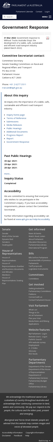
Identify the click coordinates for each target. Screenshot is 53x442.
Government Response (18, 141)
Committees (34, 278)
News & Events (35, 233)
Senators (6, 242)
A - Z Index (33, 348)
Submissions (13, 121)
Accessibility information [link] (12, 432)
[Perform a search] (4, 17)
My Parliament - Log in (38, 333)
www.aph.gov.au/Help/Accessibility (33, 219)
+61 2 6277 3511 (17, 84)
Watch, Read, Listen (37, 236)
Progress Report (15, 135)
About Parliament (36, 239)
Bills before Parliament (38, 257)
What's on (33, 309)
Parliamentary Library (37, 245)
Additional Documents (17, 131)
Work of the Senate (10, 236)
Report (10, 138)
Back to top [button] (45, 440)
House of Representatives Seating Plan (12, 280)
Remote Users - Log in (38, 336)
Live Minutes (7, 272)
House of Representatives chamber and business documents (13, 266)
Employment (34, 345)
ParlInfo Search (35, 339)
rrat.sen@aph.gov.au (12, 87)
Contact (39, 11)
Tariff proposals (35, 266)
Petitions (32, 294)
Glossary (32, 351)
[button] (46, 17)
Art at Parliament (36, 315)
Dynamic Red (7, 239)
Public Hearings (14, 128)
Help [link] (27, 435)
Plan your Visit (35, 318)
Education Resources (38, 242)
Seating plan (7, 245)
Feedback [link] (18, 435)
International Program (38, 248)
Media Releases (14, 124)
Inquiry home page (16, 114)
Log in (47, 11)
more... (7, 173)
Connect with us (35, 297)
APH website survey (37, 342)
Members (6, 275)
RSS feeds (33, 354)
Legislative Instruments (38, 269)
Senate (5, 233)
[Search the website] (9, 17)
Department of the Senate (40, 366)
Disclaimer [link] (6, 435)
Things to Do (34, 312)
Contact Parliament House (40, 300)
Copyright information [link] (35, 432)
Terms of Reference (16, 118)
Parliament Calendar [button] (24, 11)
